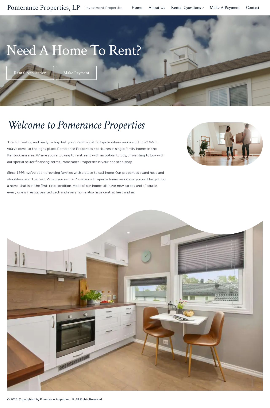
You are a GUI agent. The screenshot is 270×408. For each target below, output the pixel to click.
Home (137, 7)
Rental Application (30, 73)
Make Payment (76, 73)
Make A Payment (225, 7)
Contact (252, 7)
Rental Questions (187, 7)
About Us (156, 7)
